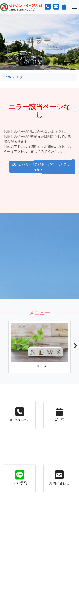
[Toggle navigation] (74, 7)
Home (7, 77)
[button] (75, 347)
